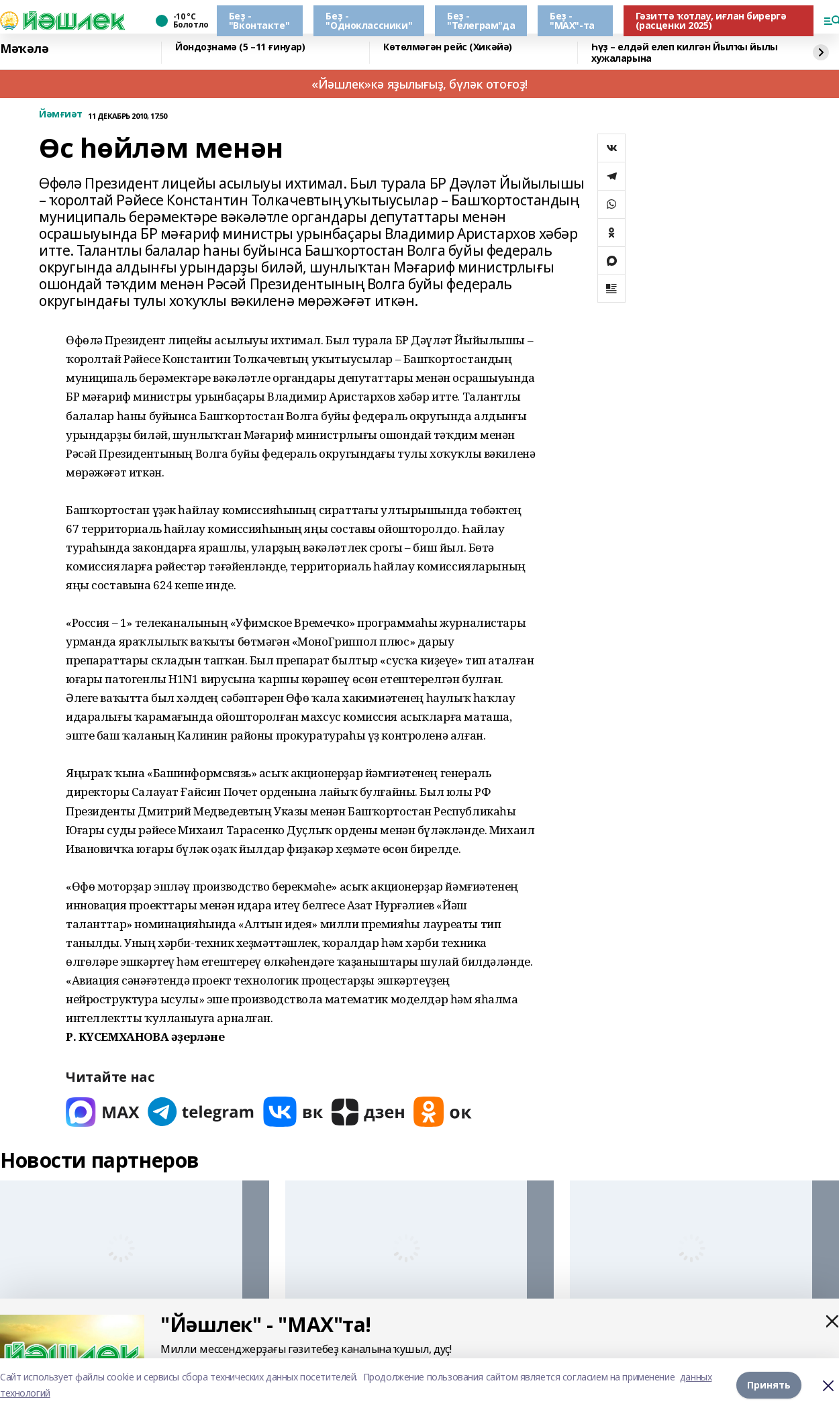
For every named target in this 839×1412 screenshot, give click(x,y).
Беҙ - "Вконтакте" (259, 20)
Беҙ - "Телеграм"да (481, 20)
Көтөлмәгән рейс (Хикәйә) (447, 47)
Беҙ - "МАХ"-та (572, 20)
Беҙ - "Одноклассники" (369, 20)
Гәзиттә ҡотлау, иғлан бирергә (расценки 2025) (711, 20)
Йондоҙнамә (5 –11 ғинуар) (240, 47)
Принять (769, 1384)
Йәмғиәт (61, 114)
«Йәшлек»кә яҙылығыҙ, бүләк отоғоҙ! (419, 84)
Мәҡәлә (24, 49)
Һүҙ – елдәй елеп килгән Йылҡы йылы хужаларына (684, 53)
